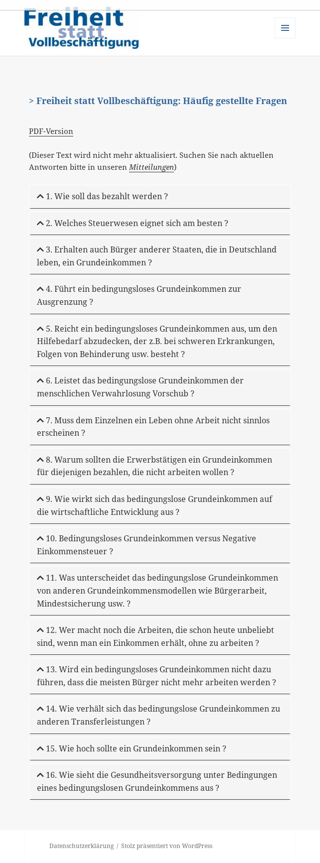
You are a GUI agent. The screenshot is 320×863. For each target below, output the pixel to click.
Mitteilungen (151, 167)
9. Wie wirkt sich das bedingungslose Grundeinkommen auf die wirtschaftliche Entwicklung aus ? (154, 505)
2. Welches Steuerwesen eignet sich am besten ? (132, 223)
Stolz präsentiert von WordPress (166, 846)
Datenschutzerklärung (81, 846)
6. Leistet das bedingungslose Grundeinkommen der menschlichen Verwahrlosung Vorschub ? (140, 387)
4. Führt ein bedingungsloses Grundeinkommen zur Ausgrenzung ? (139, 295)
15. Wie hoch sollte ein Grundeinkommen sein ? (131, 748)
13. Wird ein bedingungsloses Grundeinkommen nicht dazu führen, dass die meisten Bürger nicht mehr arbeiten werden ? (156, 676)
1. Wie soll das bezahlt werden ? (102, 196)
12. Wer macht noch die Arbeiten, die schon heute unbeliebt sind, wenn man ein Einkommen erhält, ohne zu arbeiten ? (155, 636)
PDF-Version (51, 131)
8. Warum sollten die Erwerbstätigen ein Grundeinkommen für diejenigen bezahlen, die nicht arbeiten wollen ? (154, 466)
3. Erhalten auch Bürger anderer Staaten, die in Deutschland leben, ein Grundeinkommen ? (157, 256)
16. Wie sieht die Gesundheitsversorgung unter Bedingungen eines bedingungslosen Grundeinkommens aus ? (157, 781)
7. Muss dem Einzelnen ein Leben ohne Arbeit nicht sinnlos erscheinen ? (153, 427)
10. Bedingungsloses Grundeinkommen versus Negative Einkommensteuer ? (146, 545)
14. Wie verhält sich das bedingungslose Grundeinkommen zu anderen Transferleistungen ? (158, 715)
